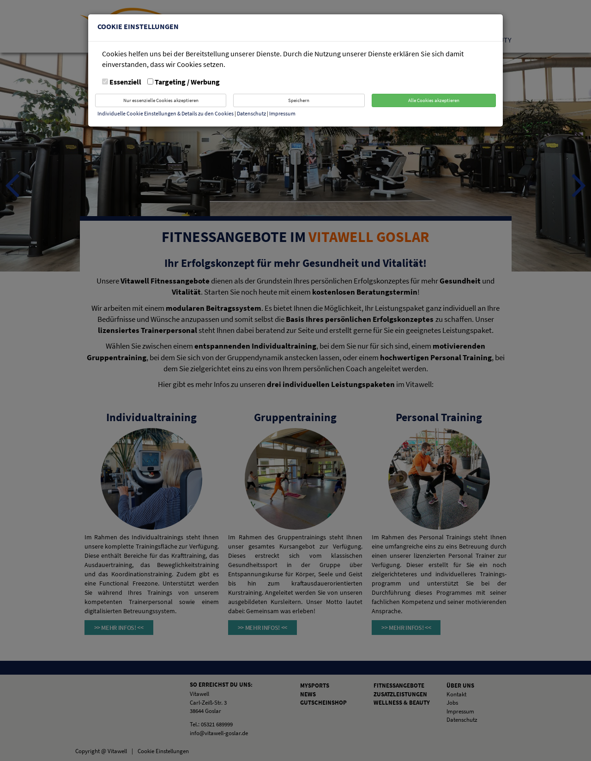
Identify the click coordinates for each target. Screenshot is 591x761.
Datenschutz (252, 113)
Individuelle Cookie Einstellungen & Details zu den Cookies (165, 113)
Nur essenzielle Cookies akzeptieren (161, 100)
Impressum (282, 113)
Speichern (298, 100)
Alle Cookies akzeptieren (433, 100)
